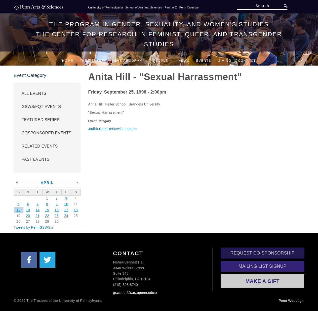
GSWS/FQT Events (41, 106)
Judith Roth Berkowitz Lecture (112, 129)
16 (57, 210)
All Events (34, 93)
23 (57, 216)
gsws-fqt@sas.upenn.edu (133, 293)
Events (203, 60)
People (162, 60)
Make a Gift (262, 281)
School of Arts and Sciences (143, 7)
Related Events (40, 146)
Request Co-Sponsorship (263, 253)
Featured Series (41, 120)
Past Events (35, 159)
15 (47, 210)
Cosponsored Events (46, 133)
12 (18, 210)
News (184, 60)
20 (28, 216)
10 (66, 204)
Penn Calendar (189, 7)
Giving (224, 60)
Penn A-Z (170, 7)
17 (66, 210)
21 (38, 216)
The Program (130, 60)
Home (67, 60)
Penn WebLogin (291, 301)
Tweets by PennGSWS (32, 227)
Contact (247, 60)
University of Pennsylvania (105, 7)
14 (38, 210)
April (47, 183)
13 (28, 210)
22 (47, 216)
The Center (94, 60)
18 (76, 210)
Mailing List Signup (262, 266)
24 (66, 216)
